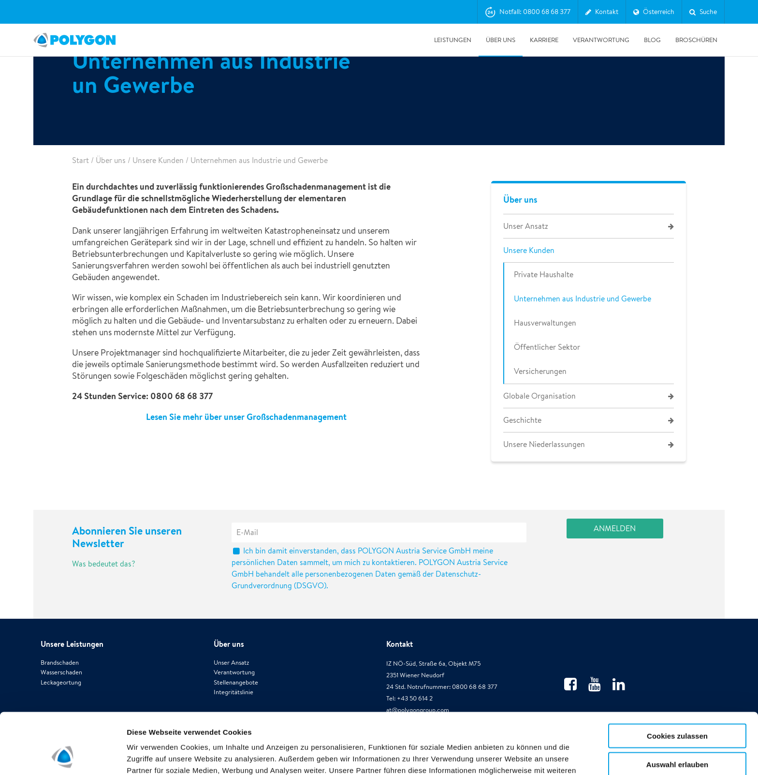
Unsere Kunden (158, 160)
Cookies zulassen (677, 678)
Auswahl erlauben (677, 707)
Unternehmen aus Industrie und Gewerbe (582, 299)
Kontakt (399, 644)
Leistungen (452, 40)
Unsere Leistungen (72, 644)
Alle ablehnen (677, 735)
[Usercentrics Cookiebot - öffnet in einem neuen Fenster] (62, 756)
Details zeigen (514, 756)
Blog (652, 40)
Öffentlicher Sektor (547, 347)
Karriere (544, 40)
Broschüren (696, 40)
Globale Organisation (539, 396)
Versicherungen (540, 371)
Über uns (500, 40)
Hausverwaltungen (545, 323)
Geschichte (522, 420)
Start (80, 160)
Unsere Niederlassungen (544, 444)
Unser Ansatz (525, 226)
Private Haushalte (543, 274)
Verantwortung (601, 40)
